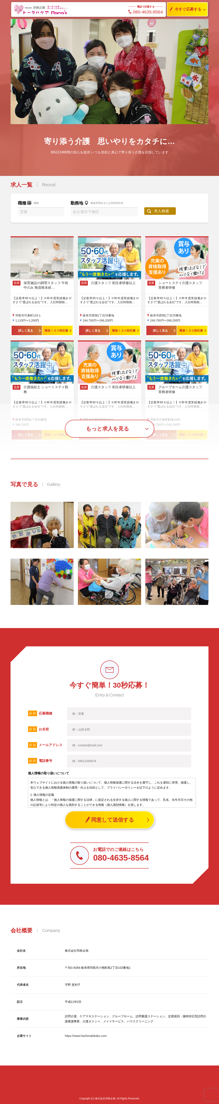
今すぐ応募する (184, 9)
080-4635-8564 (145, 11)
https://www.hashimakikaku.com (86, 1036)
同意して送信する (109, 819)
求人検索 (161, 211)
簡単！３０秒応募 (56, 330)
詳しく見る (25, 330)
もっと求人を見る (107, 429)
